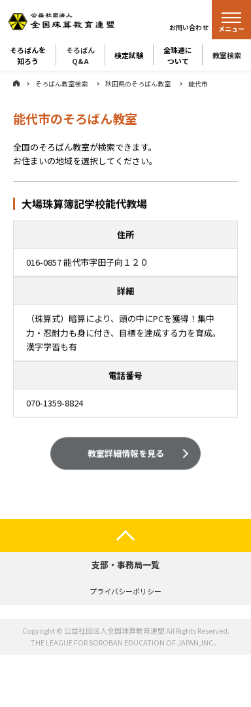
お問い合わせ (189, 27)
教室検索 (226, 55)
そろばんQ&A (80, 55)
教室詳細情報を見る (126, 454)
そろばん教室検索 (61, 83)
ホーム (16, 83)
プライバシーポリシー (125, 591)
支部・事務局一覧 (125, 564)
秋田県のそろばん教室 (138, 83)
